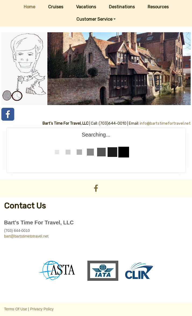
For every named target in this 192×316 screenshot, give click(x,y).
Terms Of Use (15, 309)
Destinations (122, 6)
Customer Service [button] (94, 19)
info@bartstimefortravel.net (165, 123)
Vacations (86, 6)
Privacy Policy (42, 309)
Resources (158, 6)
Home (29, 6)
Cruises (55, 6)
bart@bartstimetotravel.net (26, 236)
